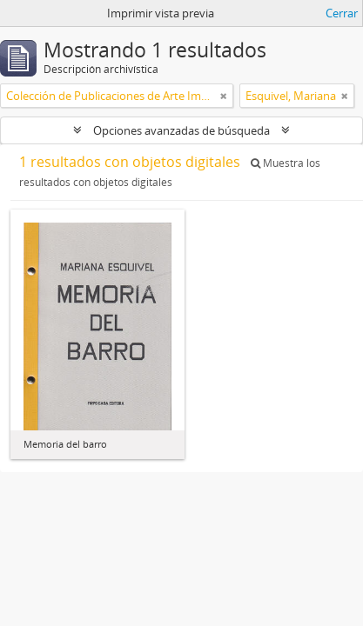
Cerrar (342, 13)
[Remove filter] (223, 95)
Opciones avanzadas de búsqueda (181, 130)
